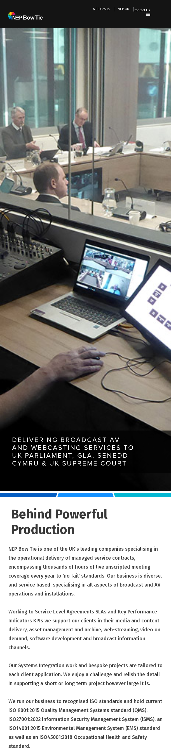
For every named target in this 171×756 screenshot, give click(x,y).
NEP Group (101, 9)
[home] (24, 8)
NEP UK (123, 9)
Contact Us (141, 10)
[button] (148, 14)
